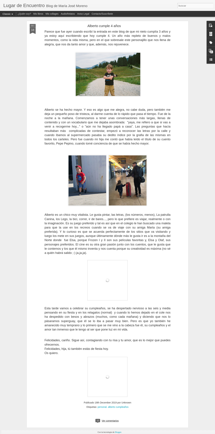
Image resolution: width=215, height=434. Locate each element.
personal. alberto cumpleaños (113, 407)
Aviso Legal (83, 13)
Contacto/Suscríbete (102, 13)
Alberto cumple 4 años (104, 26)
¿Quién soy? (24, 13)
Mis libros (38, 13)
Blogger (118, 432)
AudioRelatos (68, 13)
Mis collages (52, 13)
